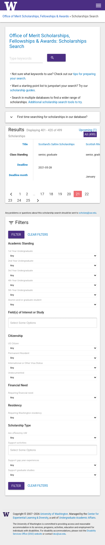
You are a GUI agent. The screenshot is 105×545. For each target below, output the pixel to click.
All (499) (90, 134)
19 (60, 194)
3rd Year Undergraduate (20, 270)
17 (42, 194)
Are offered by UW (17, 433)
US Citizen (13, 343)
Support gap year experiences (23, 460)
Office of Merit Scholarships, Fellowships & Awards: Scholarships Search (48, 41)
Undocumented (16, 373)
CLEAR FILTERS (38, 234)
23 (10, 200)
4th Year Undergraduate (20, 280)
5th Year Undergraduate (20, 290)
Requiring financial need (20, 393)
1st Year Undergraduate (20, 251)
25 (28, 200)
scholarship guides (22, 90)
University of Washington (54, 513)
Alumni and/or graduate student (24, 300)
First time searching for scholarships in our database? (48, 117)
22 (87, 194)
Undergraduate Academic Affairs (77, 517)
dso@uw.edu (59, 534)
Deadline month (18, 175)
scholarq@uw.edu (87, 213)
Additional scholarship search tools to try (55, 102)
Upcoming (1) (88, 130)
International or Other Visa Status (25, 363)
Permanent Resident (18, 353)
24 (19, 200)
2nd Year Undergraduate (20, 261)
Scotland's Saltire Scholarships (57, 144)
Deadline (22, 164)
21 (78, 194)
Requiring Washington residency (25, 413)
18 (51, 194)
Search (56, 57)
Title (25, 144)
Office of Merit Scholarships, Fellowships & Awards (36, 16)
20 (69, 194)
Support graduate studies (21, 470)
